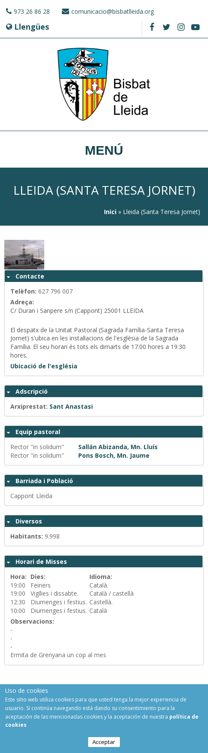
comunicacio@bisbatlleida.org (112, 11)
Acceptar (103, 743)
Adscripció (31, 391)
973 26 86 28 (32, 11)
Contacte (29, 276)
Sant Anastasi (71, 406)
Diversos (28, 521)
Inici (110, 212)
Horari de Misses (41, 561)
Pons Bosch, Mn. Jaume (114, 455)
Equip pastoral (37, 432)
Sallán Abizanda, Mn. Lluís (118, 447)
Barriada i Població (44, 481)
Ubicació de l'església (43, 366)
